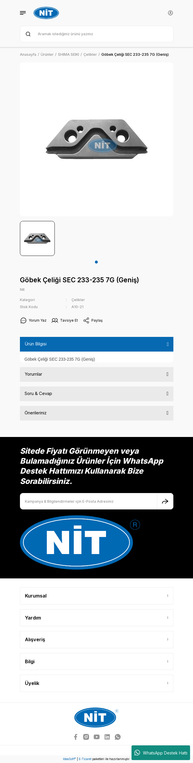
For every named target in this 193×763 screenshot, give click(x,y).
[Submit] (165, 501)
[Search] (96, 34)
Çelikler (78, 300)
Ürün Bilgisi (36, 344)
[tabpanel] (37, 238)
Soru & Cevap (38, 393)
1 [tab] (96, 262)
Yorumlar (33, 374)
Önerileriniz (36, 413)
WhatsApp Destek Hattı (160, 753)
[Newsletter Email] (96, 501)
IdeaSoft (69, 759)
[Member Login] (170, 13)
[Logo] (47, 13)
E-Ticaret (85, 759)
